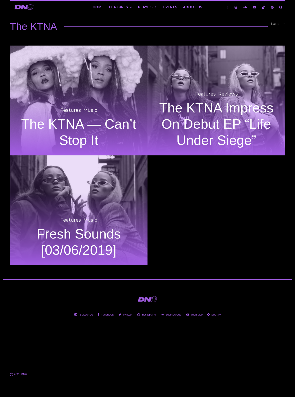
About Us (192, 7)
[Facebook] (228, 7)
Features (118, 7)
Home (98, 7)
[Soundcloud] (245, 7)
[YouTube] (254, 7)
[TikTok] (263, 7)
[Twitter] (125, 314)
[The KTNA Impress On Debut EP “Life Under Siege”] (216, 100)
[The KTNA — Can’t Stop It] (79, 100)
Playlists (148, 7)
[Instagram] (236, 7)
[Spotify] (272, 7)
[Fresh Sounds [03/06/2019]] (79, 210)
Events (170, 7)
